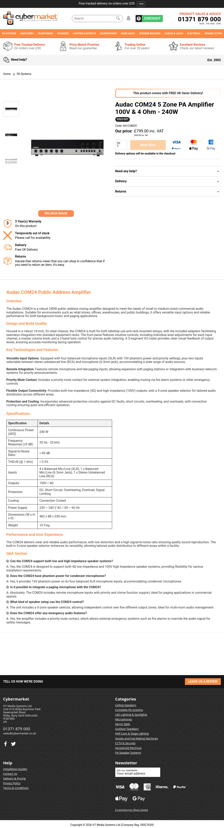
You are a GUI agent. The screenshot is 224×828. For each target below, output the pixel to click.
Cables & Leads (174, 33)
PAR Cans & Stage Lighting (132, 733)
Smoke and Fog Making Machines (136, 738)
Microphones (108, 33)
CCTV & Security (125, 743)
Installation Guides (15, 769)
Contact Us (10, 774)
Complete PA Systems (129, 710)
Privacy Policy (11, 783)
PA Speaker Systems (128, 753)
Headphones (45, 33)
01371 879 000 (199, 19)
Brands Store (213, 33)
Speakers (63, 33)
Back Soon (148, 145)
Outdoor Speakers (127, 729)
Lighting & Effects (84, 33)
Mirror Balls (122, 724)
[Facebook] (13, 743)
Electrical (194, 33)
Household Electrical (128, 748)
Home (7, 73)
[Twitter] (5, 743)
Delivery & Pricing (14, 778)
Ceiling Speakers (125, 705)
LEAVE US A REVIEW (202, 681)
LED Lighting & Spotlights (131, 714)
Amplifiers (27, 33)
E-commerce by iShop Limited (131, 810)
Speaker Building (150, 33)
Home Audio (128, 33)
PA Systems (9, 33)
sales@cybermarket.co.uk (19, 733)
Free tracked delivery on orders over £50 (112, 3)
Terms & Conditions (16, 788)
